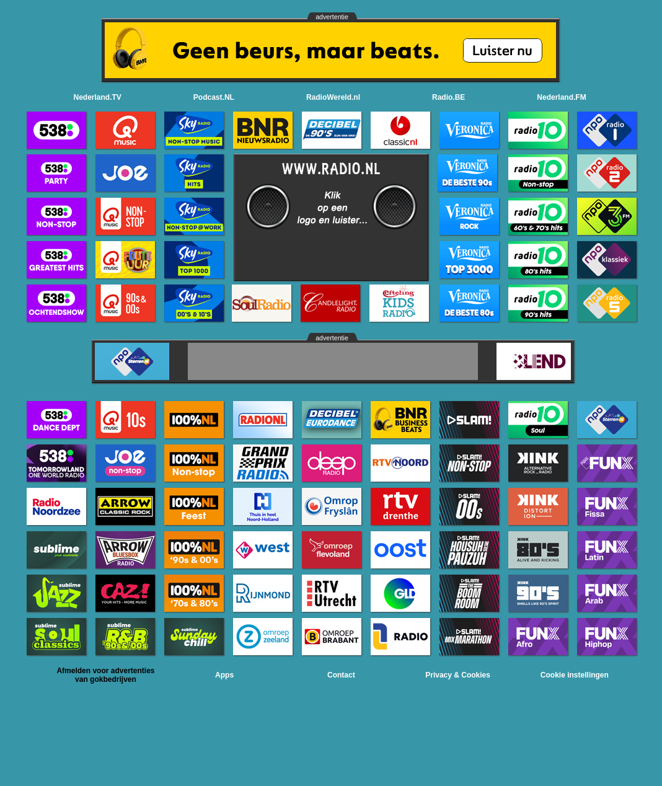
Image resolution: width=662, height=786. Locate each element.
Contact (341, 675)
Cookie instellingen (575, 675)
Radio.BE (448, 97)
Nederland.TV (97, 97)
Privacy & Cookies (457, 675)
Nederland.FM (561, 97)
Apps (224, 675)
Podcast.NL (213, 97)
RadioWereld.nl (333, 97)
